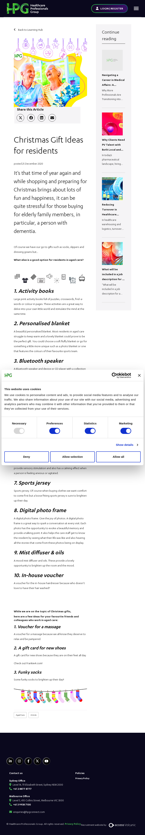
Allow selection (72, 456)
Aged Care (20, 715)
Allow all (118, 456)
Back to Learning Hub (30, 29)
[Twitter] (37, 761)
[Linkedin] (10, 761)
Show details (124, 444)
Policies (79, 773)
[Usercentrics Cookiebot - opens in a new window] (114, 375)
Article (33, 715)
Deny (26, 456)
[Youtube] (46, 761)
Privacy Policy (82, 778)
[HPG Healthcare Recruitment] (24, 749)
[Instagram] (19, 761)
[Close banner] (139, 375)
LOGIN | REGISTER (111, 8)
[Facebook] (28, 761)
